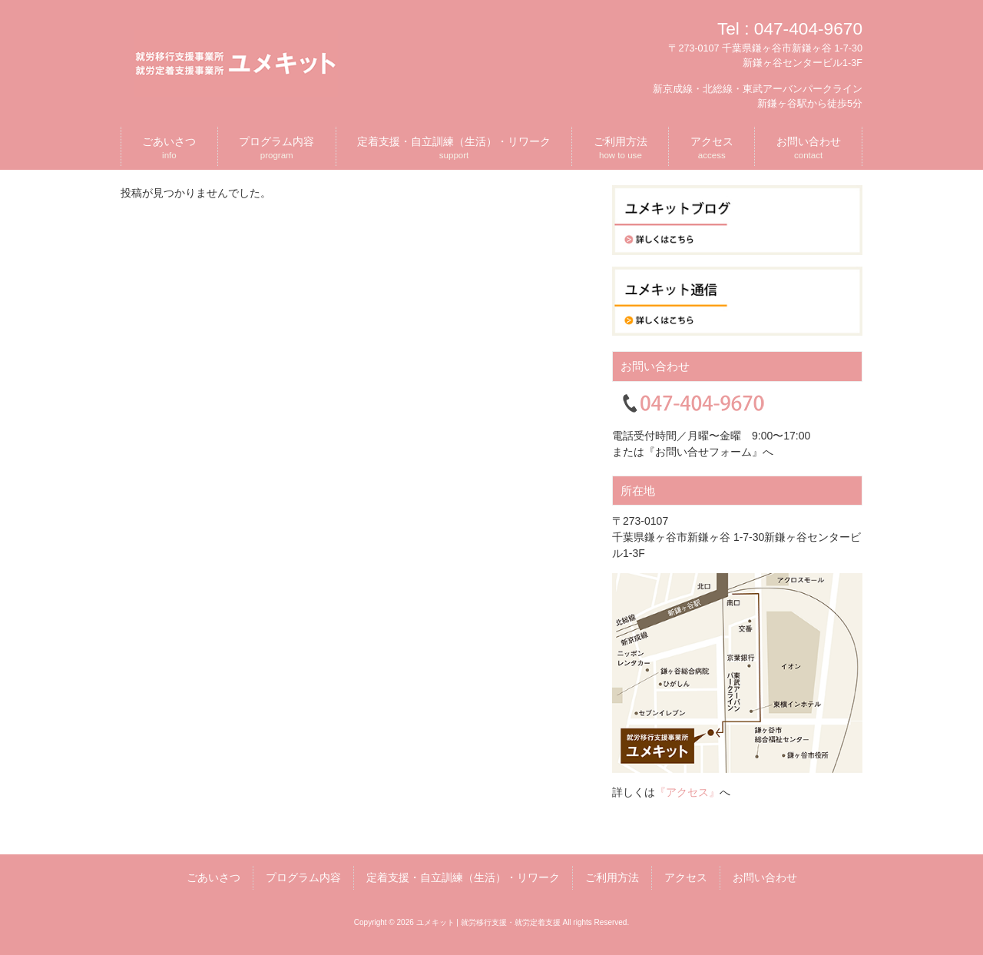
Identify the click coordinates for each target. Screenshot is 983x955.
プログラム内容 (303, 877)
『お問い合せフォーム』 (703, 452)
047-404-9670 (808, 28)
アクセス (685, 877)
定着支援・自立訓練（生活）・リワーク (463, 877)
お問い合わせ (765, 877)
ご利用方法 (612, 877)
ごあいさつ (213, 877)
